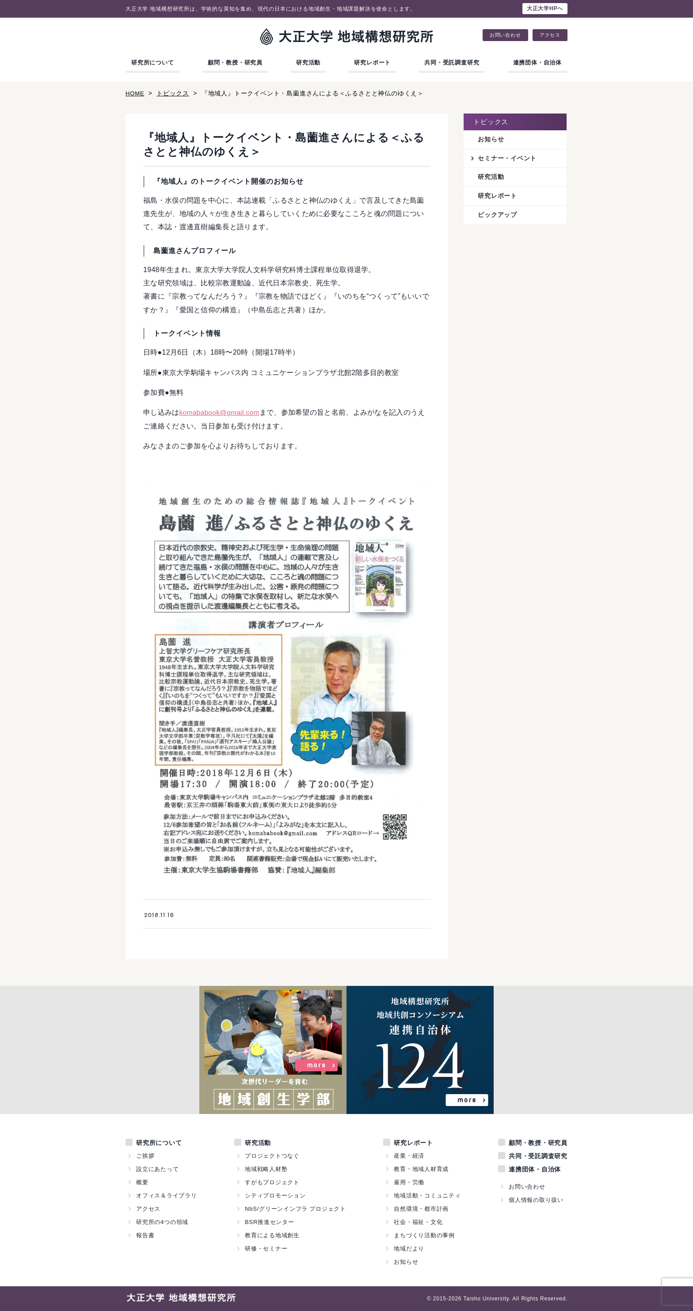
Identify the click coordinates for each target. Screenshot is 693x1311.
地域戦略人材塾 (266, 1169)
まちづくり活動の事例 (424, 1235)
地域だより (409, 1248)
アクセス (550, 35)
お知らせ (491, 139)
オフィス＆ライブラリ (166, 1195)
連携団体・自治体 (537, 62)
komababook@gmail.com (220, 412)
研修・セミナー (266, 1248)
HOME (135, 93)
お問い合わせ (505, 35)
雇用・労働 (409, 1182)
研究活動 (308, 62)
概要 (142, 1182)
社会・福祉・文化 (418, 1222)
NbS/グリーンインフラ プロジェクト (295, 1208)
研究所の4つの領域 (162, 1222)
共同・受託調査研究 (451, 62)
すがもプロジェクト (272, 1182)
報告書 (145, 1235)
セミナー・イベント (507, 158)
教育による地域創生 (272, 1235)
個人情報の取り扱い (536, 1200)
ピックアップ (497, 216)
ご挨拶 (145, 1155)
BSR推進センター (269, 1222)
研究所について (152, 62)
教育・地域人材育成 (421, 1169)
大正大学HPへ (545, 8)
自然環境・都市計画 (421, 1208)
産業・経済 (409, 1155)
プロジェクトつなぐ (272, 1155)
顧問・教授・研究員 (235, 62)
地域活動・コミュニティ (427, 1195)
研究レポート (372, 62)
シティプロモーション (275, 1195)
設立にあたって (157, 1169)
